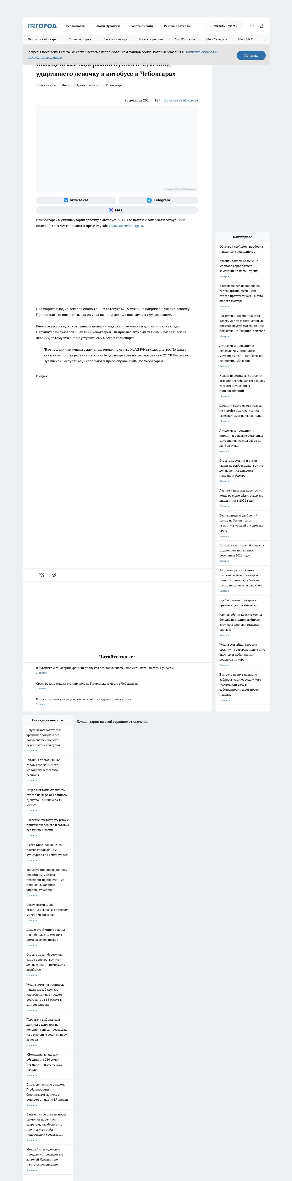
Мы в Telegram (216, 39)
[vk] (42, 575)
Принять (251, 55)
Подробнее (124, 1119)
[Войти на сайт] (262, 26)
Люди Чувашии (108, 26)
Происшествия (88, 85)
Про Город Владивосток (68, 1039)
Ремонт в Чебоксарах (43, 39)
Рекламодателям (177, 26)
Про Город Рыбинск (99, 1030)
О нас (74, 1053)
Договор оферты (80, 1058)
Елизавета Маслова (181, 100)
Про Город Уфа (130, 1030)
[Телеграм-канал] (158, 200)
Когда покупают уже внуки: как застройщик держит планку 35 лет (117, 702)
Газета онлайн (142, 26)
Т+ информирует (80, 39)
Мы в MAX (245, 39)
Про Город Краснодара (101, 1039)
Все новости (75, 26)
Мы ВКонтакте (185, 39)
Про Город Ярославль (34, 1030)
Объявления (29, 1058)
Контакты (125, 1053)
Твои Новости (63, 1025)
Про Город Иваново (165, 1025)
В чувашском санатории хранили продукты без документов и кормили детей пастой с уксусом (117, 670)
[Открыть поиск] (252, 26)
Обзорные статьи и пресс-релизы (138, 1058)
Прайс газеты (30, 1063)
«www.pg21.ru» (49, 1071)
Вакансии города (115, 39)
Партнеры (125, 1063)
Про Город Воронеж (133, 1025)
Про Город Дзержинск (35, 1039)
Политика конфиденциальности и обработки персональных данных (59, 1125)
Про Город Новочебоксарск (37, 1025)
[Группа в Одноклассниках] (201, 1031)
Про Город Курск (65, 1030)
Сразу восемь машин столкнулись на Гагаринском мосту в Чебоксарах (117, 686)
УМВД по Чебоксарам (125, 225)
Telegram (27, 1053)
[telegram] (55, 575)
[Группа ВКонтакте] (76, 200)
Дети (66, 85)
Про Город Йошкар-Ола (102, 1025)
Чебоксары (47, 85)
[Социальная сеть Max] (117, 210)
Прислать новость (224, 26)
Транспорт (114, 85)
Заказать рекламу (151, 39)
